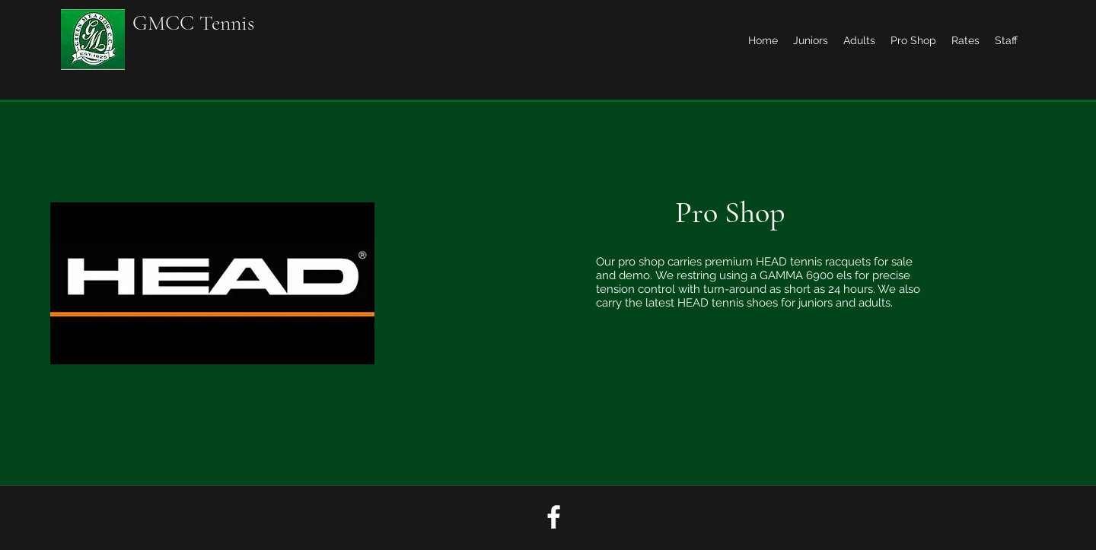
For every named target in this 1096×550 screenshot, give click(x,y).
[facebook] (553, 517)
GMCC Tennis (193, 23)
